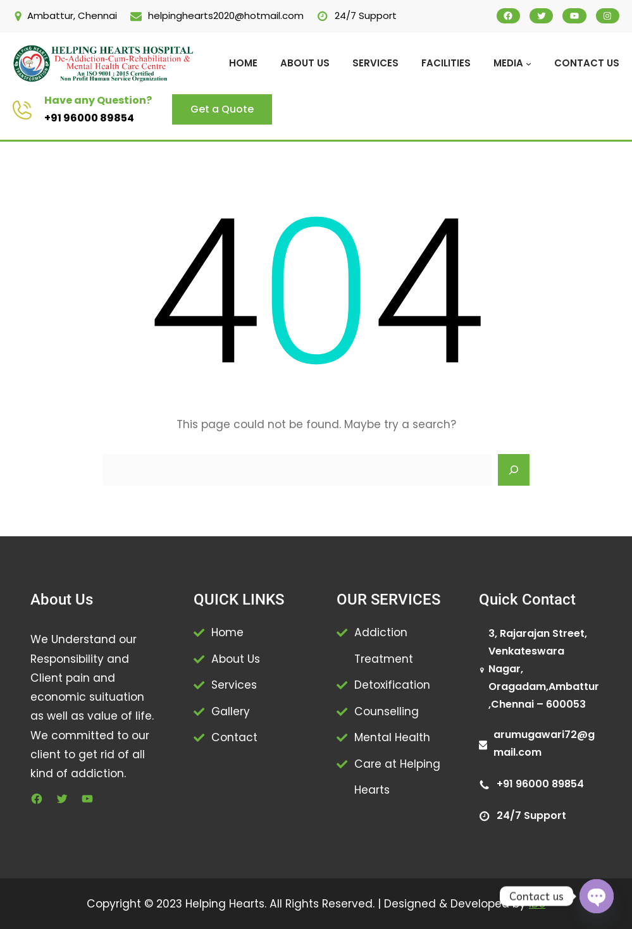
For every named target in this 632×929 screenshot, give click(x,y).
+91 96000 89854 (89, 118)
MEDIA (508, 63)
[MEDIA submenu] (528, 63)
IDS (537, 903)
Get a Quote (222, 109)
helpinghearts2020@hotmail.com (226, 15)
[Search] (514, 470)
